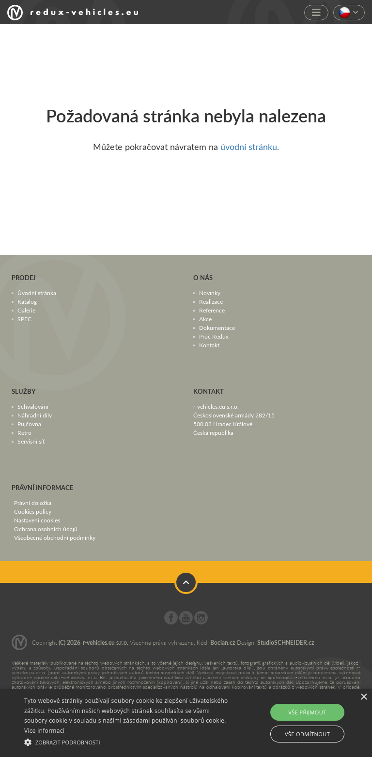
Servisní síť (31, 441)
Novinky (209, 293)
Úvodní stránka (36, 293)
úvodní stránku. (249, 146)
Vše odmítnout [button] (307, 734)
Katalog (27, 301)
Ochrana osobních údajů (46, 529)
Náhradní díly (34, 415)
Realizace (211, 301)
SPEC (24, 319)
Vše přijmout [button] (307, 712)
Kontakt (209, 345)
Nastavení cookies (37, 520)
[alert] (186, 723)
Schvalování (32, 406)
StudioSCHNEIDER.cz (285, 642)
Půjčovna (29, 424)
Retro (24, 432)
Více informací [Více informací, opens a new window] (44, 731)
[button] (129, 741)
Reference (212, 310)
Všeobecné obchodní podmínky (54, 537)
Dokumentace (217, 327)
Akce (205, 319)
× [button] (363, 697)
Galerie (26, 310)
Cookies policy (32, 511)
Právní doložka (32, 502)
